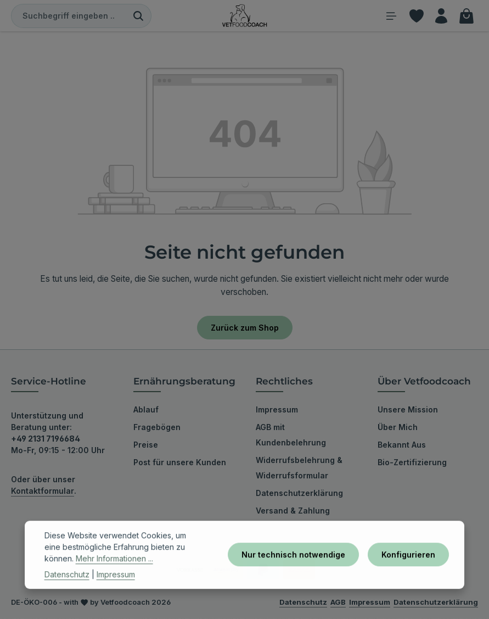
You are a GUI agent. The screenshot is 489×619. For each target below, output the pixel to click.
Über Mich (398, 428)
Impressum (277, 410)
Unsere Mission (408, 410)
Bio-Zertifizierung (412, 463)
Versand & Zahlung (293, 511)
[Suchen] (138, 16)
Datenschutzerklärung (299, 494)
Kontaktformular (42, 492)
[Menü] (389, 16)
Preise (145, 445)
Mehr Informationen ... (114, 571)
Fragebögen (157, 428)
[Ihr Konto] (440, 16)
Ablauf (146, 410)
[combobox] (68, 16)
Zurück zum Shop (245, 328)
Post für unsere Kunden (179, 463)
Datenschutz (66, 587)
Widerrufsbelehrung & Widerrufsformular (299, 468)
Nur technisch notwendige (293, 568)
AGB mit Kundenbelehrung (291, 435)
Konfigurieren (408, 568)
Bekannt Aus (402, 445)
